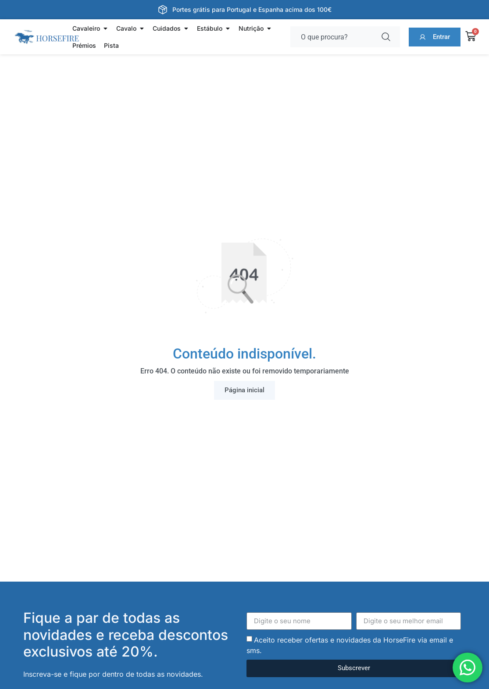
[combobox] (332, 36)
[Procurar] (387, 36)
